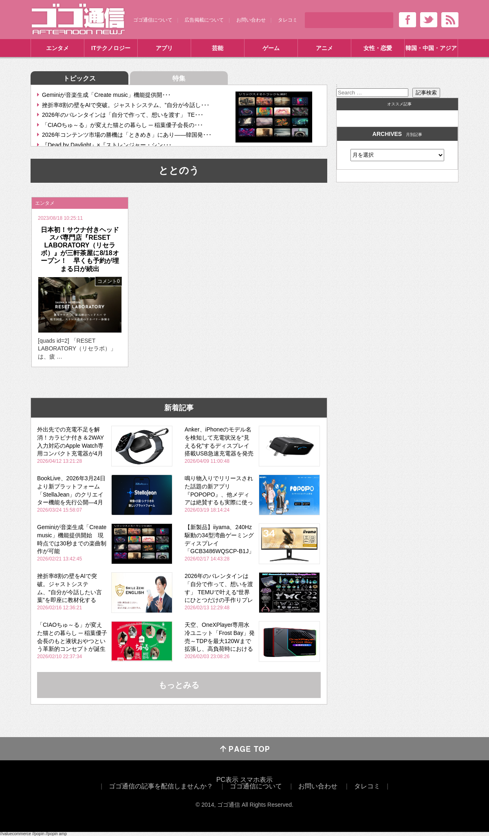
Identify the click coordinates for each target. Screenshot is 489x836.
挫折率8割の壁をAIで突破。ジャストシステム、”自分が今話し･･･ (125, 105)
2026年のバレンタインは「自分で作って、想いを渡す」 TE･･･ (122, 115)
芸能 (217, 48)
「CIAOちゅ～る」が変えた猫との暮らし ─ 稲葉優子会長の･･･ (122, 125)
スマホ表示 (256, 779)
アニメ (324, 48)
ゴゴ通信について (152, 20)
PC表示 (227, 779)
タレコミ (287, 20)
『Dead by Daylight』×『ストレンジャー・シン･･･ (107, 145)
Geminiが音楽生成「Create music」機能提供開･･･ (106, 95)
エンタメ (57, 48)
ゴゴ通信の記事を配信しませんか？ (161, 786)
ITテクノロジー (110, 48)
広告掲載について (204, 20)
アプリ (164, 48)
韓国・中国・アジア (431, 48)
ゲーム (271, 48)
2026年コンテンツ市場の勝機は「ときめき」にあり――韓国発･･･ (126, 134)
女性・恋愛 (377, 48)
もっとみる (179, 685)
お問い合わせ (251, 20)
